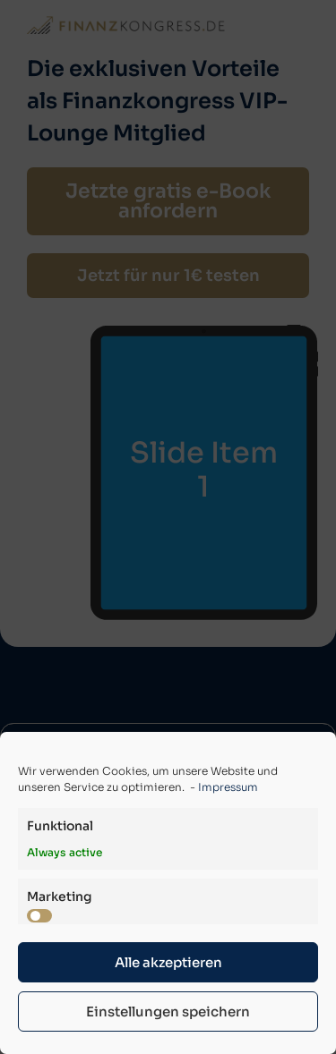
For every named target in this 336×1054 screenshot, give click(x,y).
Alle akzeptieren (168, 962)
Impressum (228, 787)
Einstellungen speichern (168, 1011)
